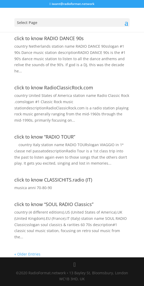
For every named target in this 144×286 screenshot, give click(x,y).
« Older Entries (27, 254)
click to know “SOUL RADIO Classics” (53, 204)
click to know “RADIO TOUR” (44, 137)
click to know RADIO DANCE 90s (49, 38)
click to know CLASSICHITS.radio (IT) (53, 180)
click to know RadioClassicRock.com (53, 87)
